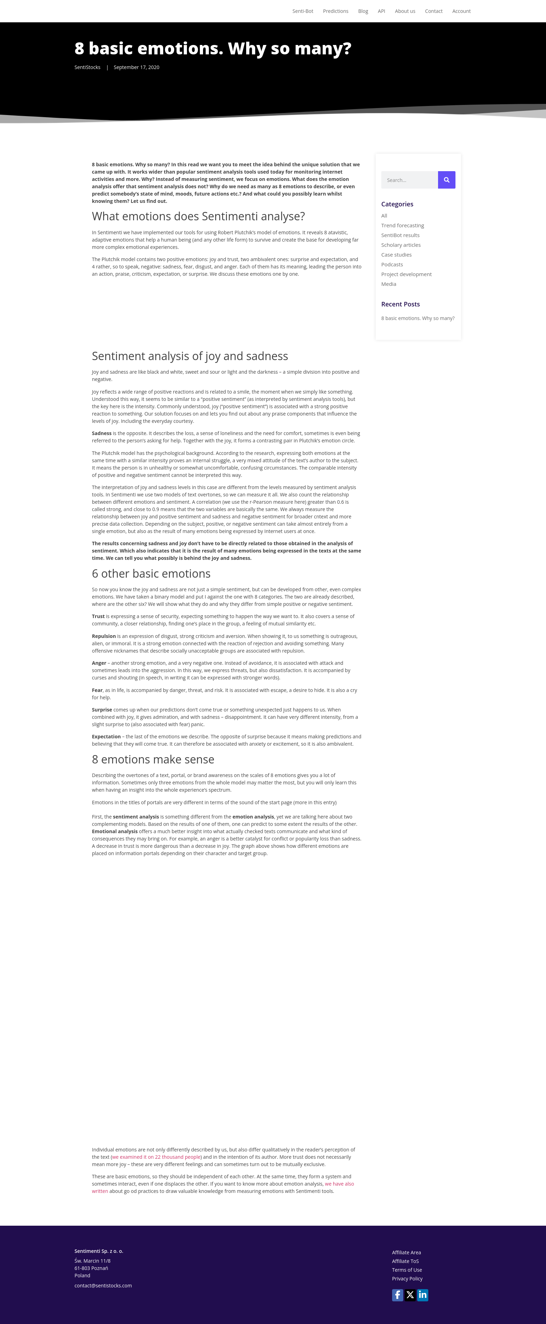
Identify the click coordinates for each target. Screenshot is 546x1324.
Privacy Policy (407, 1278)
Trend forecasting (402, 225)
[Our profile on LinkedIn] (423, 1295)
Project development (406, 274)
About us (405, 11)
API (381, 11)
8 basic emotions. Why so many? (418, 318)
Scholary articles (401, 244)
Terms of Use (407, 1269)
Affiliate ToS (405, 1261)
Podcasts (392, 264)
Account (461, 11)
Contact (434, 11)
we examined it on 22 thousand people (156, 1157)
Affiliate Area (406, 1252)
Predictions (336, 11)
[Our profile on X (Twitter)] (410, 1295)
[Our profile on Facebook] (397, 1295)
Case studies (396, 254)
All (384, 215)
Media (388, 283)
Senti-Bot (302, 11)
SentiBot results (400, 234)
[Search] (446, 180)
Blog (363, 11)
